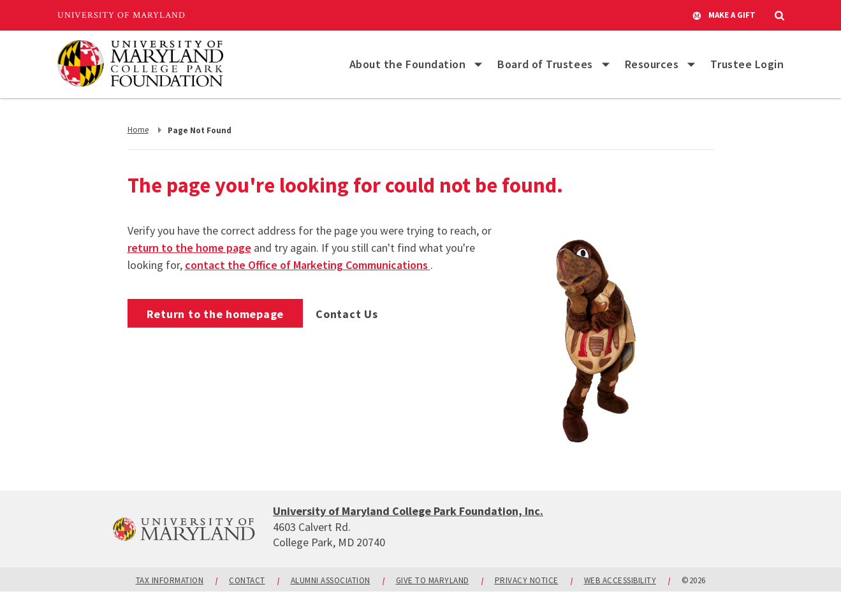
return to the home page (189, 247)
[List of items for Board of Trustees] (605, 64)
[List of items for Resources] (691, 64)
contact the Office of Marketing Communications (307, 265)
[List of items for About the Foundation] (478, 64)
